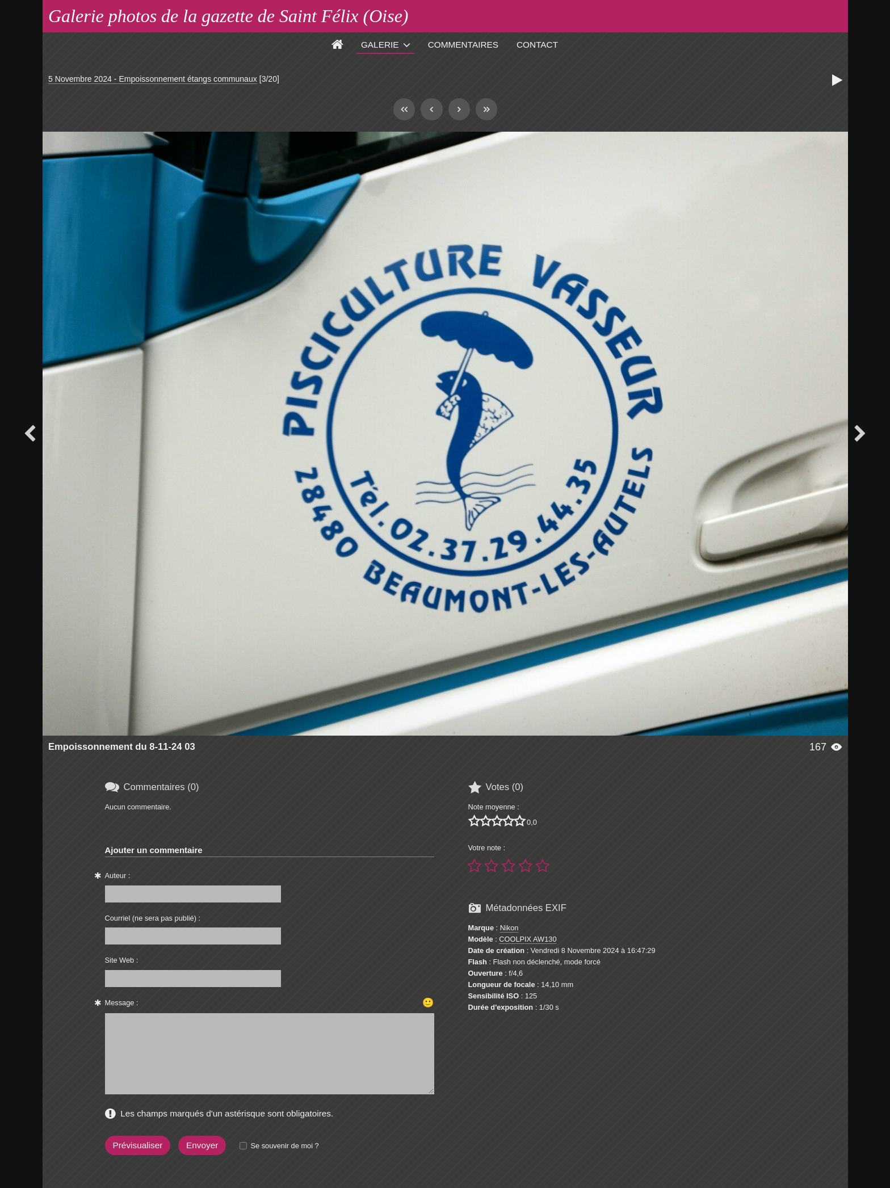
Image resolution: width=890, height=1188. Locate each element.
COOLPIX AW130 (527, 939)
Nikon (509, 927)
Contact (537, 44)
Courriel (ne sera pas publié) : (153, 918)
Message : (121, 1002)
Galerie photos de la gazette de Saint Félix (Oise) (228, 16)
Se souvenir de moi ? (284, 1145)
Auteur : (118, 875)
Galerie (380, 44)
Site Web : (121, 960)
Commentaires (463, 44)
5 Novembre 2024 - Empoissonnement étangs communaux (152, 78)
